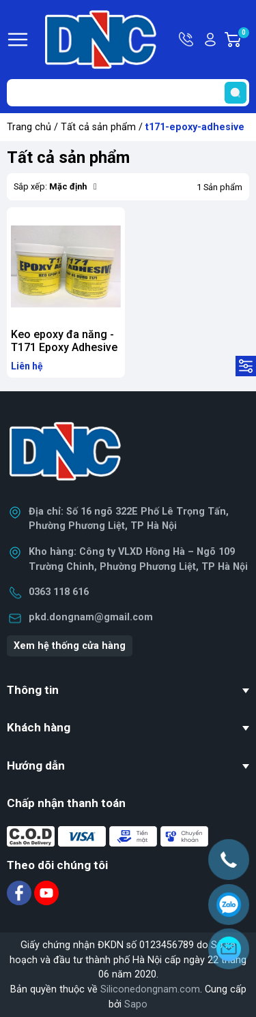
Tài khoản (210, 39)
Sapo (135, 1004)
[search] (235, 93)
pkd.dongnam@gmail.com (91, 617)
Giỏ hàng (243, 39)
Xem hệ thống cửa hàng (70, 646)
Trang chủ (29, 127)
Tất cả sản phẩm (98, 127)
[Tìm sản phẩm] (128, 92)
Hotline (187, 39)
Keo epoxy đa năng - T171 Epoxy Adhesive (64, 341)
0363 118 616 (59, 592)
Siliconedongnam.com (150, 989)
